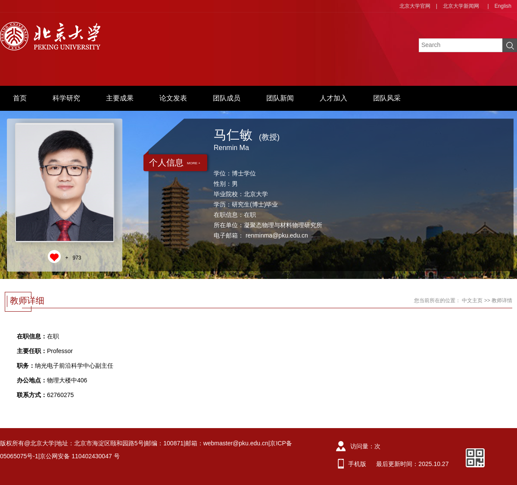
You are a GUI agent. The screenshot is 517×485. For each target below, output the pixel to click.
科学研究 (66, 98)
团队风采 (387, 98)
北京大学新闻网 (461, 6)
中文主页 (472, 300)
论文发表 (173, 98)
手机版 (357, 463)
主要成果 (120, 98)
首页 (20, 98)
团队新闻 (280, 98)
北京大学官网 (414, 6)
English (503, 6)
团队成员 (226, 98)
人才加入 (333, 98)
